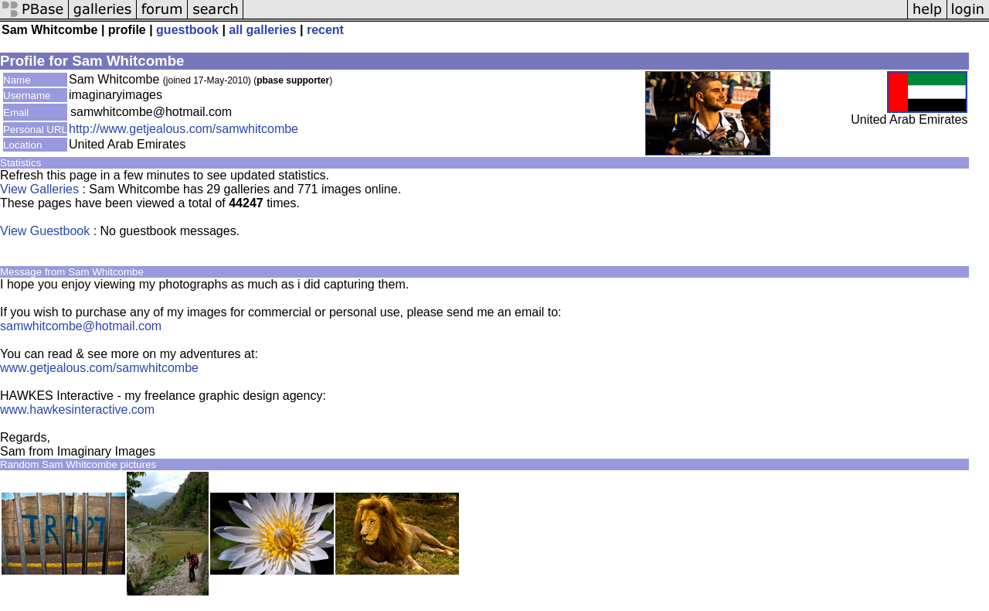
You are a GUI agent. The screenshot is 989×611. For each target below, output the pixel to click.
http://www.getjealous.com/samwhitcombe (183, 128)
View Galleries (39, 189)
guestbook (187, 29)
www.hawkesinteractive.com (77, 409)
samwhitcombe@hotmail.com (80, 326)
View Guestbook (45, 230)
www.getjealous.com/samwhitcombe (99, 367)
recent (325, 29)
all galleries (262, 29)
